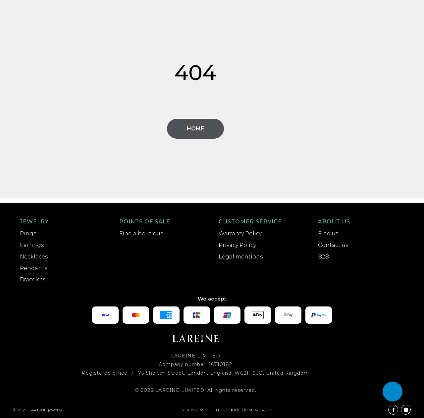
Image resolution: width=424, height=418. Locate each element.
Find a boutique (141, 233)
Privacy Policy (237, 245)
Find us (328, 233)
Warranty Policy (240, 233)
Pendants (33, 268)
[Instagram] (406, 410)
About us (334, 221)
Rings (28, 233)
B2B (323, 257)
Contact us (333, 245)
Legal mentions (241, 257)
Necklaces (34, 257)
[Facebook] (393, 410)
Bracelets (32, 279)
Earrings (32, 245)
